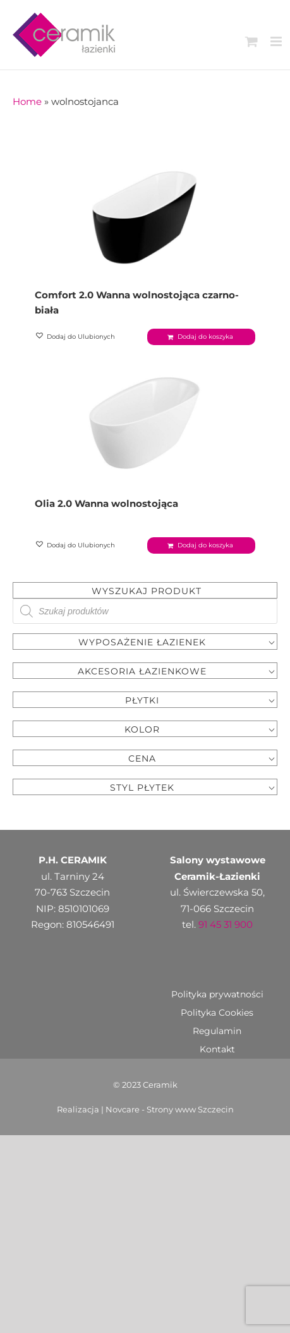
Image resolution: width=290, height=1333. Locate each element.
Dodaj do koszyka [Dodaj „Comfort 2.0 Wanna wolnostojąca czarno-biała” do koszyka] (205, 336)
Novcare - (126, 1109)
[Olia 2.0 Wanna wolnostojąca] (145, 422)
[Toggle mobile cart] (251, 41)
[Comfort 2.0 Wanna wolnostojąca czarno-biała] (145, 213)
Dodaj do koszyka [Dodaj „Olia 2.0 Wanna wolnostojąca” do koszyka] (205, 545)
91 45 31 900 (225, 924)
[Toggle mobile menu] (277, 41)
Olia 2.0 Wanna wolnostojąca (106, 503)
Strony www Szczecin (190, 1109)
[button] (76, 337)
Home (27, 101)
